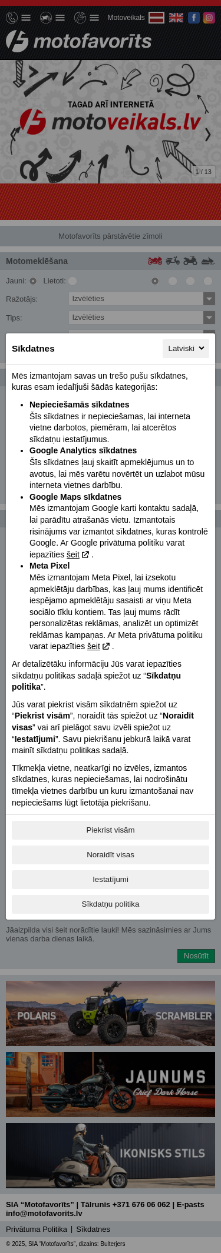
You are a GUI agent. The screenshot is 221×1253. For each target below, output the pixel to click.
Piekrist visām (110, 830)
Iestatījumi (110, 879)
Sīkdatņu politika (111, 904)
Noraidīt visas (110, 854)
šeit (73, 554)
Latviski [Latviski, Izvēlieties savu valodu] (187, 348)
